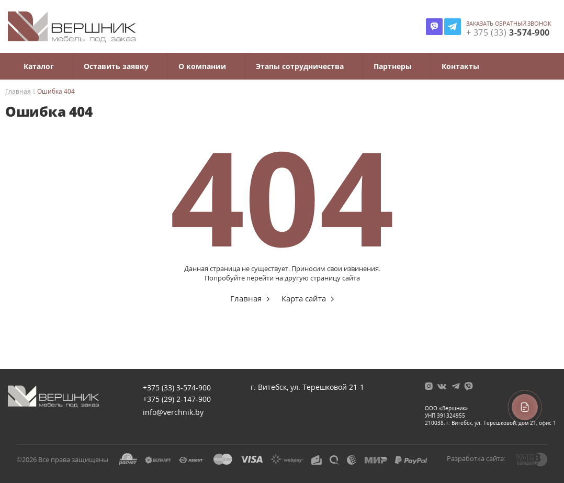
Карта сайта (303, 298)
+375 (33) (177, 387)
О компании (202, 66)
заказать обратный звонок (508, 23)
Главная (18, 91)
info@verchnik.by (173, 412)
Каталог (39, 66)
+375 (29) (177, 399)
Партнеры (393, 66)
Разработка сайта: (476, 458)
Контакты (460, 66)
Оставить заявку (116, 66)
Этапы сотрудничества (300, 66)
